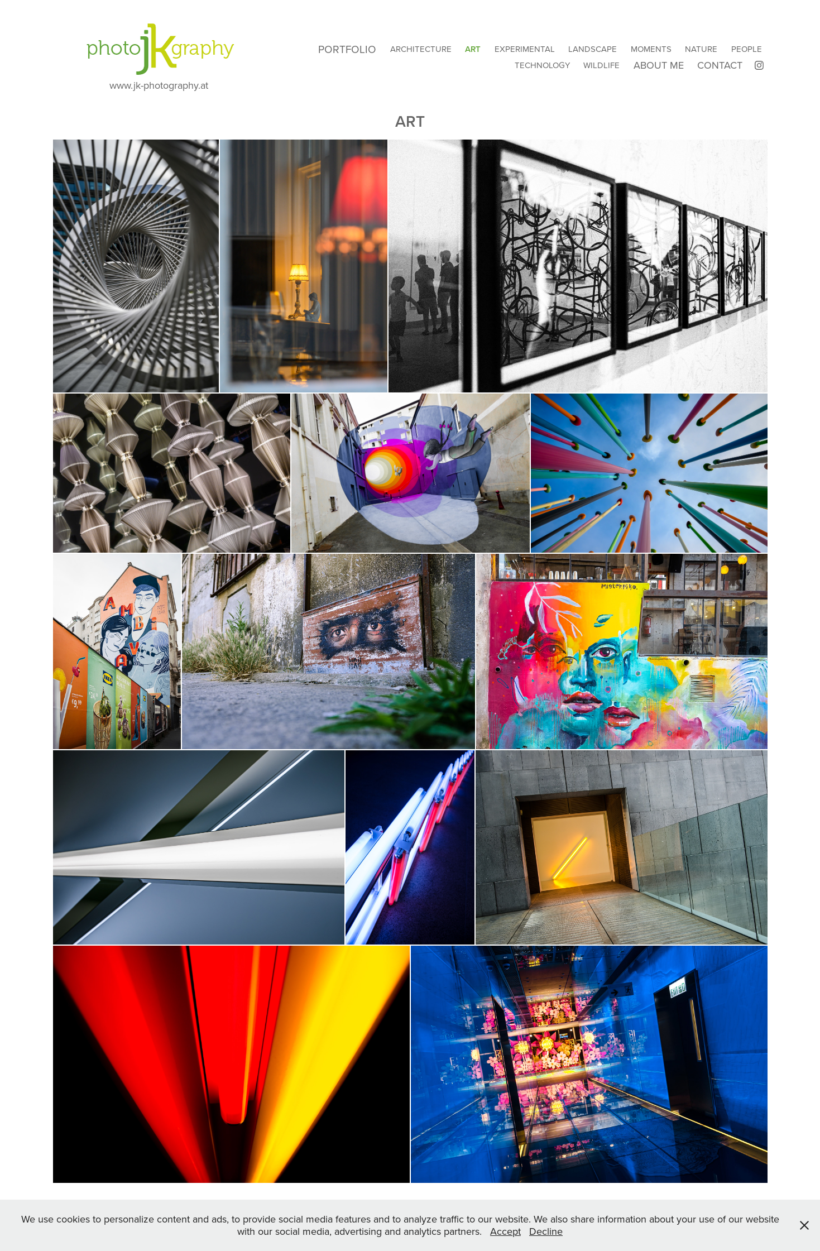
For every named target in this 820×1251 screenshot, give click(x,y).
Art (473, 49)
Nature (701, 49)
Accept (505, 1231)
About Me (659, 65)
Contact (719, 65)
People (746, 49)
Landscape (592, 49)
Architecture (421, 49)
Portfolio (347, 48)
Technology (542, 65)
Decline (546, 1231)
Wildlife (601, 65)
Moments (651, 49)
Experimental (525, 49)
